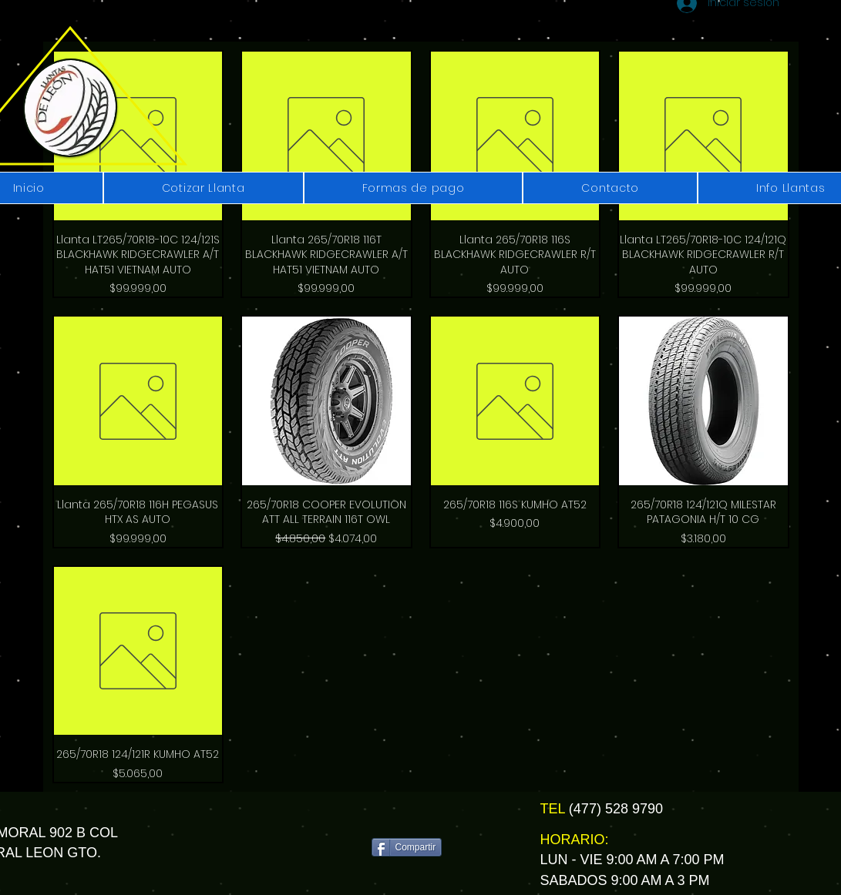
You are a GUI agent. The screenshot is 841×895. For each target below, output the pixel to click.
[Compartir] (407, 847)
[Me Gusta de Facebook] (412, 815)
